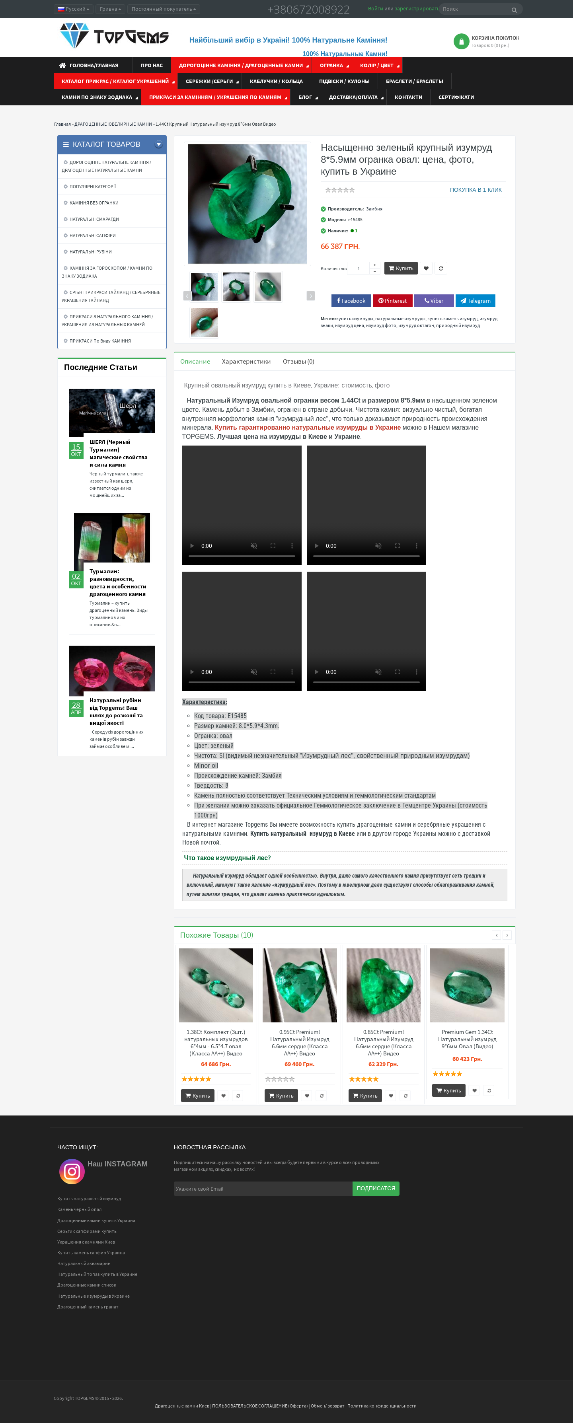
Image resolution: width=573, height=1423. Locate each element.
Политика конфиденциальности (382, 1406)
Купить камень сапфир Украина (91, 1253)
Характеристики (246, 361)
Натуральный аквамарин (84, 1263)
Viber (434, 300)
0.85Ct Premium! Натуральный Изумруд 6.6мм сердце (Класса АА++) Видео (383, 1042)
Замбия (374, 209)
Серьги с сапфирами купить (87, 1231)
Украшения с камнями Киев (86, 1242)
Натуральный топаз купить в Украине (97, 1274)
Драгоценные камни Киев (182, 1406)
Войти (375, 8)
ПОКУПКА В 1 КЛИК (476, 190)
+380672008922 (308, 9)
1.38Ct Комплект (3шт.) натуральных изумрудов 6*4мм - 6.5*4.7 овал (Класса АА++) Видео (216, 1042)
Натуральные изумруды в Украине (93, 1296)
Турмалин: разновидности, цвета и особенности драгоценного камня (118, 582)
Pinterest (392, 300)
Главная (62, 124)
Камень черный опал (79, 1209)
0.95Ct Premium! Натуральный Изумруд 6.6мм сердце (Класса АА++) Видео (299, 1042)
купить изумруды (354, 318)
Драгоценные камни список (86, 1285)
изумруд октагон (416, 325)
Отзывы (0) (298, 361)
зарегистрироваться (420, 8)
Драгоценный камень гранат (88, 1307)
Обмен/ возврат (328, 1406)
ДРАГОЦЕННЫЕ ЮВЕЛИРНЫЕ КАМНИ (113, 124)
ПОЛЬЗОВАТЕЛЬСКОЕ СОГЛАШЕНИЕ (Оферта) (260, 1406)
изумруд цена (349, 325)
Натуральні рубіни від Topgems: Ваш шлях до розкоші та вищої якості (116, 711)
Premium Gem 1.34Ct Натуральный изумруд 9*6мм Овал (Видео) (467, 1039)
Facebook (351, 300)
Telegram (475, 300)
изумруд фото (381, 325)
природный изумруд (458, 325)
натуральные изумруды (400, 318)
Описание (195, 361)
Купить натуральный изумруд (89, 1198)
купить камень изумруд (452, 318)
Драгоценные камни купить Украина (96, 1220)
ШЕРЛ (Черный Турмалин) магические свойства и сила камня (119, 453)
